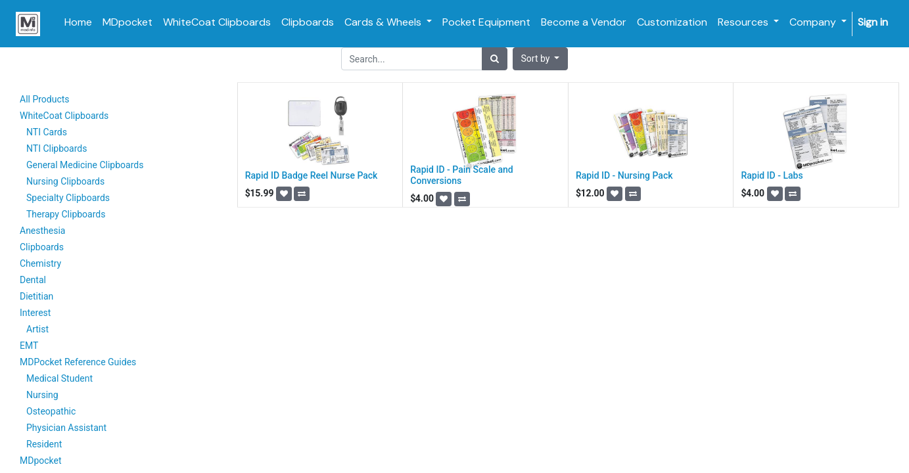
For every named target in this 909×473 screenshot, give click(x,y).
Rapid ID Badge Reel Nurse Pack (311, 175)
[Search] (494, 58)
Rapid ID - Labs (772, 175)
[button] (541, 58)
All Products (45, 99)
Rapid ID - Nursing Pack (624, 175)
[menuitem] (78, 22)
